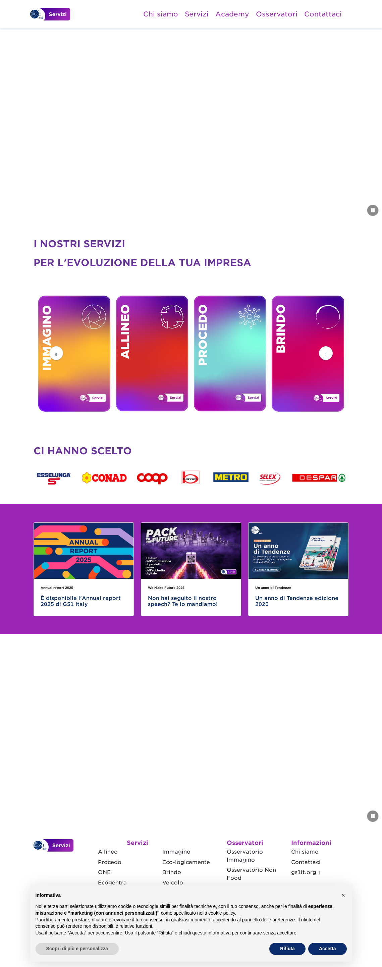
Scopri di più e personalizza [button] (77, 948)
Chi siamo (160, 14)
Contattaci (323, 14)
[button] (56, 353)
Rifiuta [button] (287, 948)
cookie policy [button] (221, 913)
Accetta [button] (327, 948)
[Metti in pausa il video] (372, 210)
